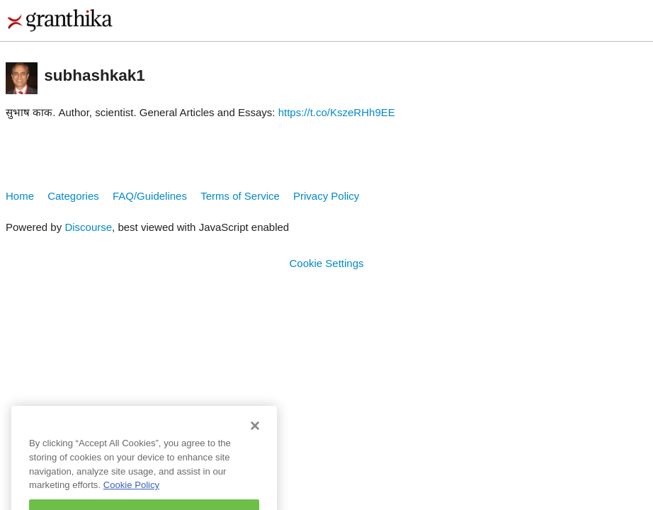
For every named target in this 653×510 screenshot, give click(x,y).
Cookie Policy (131, 492)
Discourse (88, 227)
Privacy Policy (326, 196)
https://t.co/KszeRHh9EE (336, 112)
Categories (73, 196)
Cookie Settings (326, 263)
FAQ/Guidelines (150, 196)
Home (20, 196)
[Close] (255, 433)
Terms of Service (240, 196)
